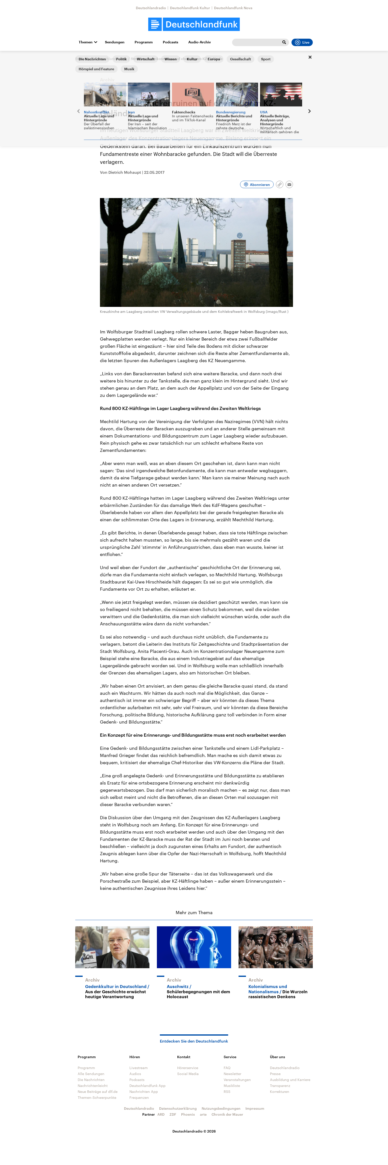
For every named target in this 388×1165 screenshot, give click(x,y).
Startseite (83, 59)
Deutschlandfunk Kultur (190, 8)
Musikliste (232, 1085)
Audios (135, 1074)
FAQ (227, 1068)
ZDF (173, 1114)
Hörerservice (187, 1068)
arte (203, 1114)
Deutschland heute (111, 59)
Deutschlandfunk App (147, 1085)
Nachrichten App (143, 1091)
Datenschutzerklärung (178, 1108)
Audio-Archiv (199, 42)
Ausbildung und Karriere (290, 1080)
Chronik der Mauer (227, 1114)
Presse (275, 1074)
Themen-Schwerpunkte (97, 1097)
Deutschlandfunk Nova (233, 8)
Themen (86, 42)
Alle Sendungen (91, 1074)
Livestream (138, 1068)
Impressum (254, 1108)
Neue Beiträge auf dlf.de (98, 1091)
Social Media (188, 1074)
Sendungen (114, 42)
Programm (144, 42)
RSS (227, 1091)
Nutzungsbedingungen (221, 1108)
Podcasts (170, 42)
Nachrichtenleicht (93, 1085)
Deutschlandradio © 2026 (194, 1131)
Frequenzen (139, 1097)
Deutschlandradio (151, 8)
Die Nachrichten (91, 1080)
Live (302, 42)
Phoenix (188, 1114)
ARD (161, 1114)
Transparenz (280, 1085)
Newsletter (232, 1074)
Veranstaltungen (237, 1080)
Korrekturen (279, 1091)
